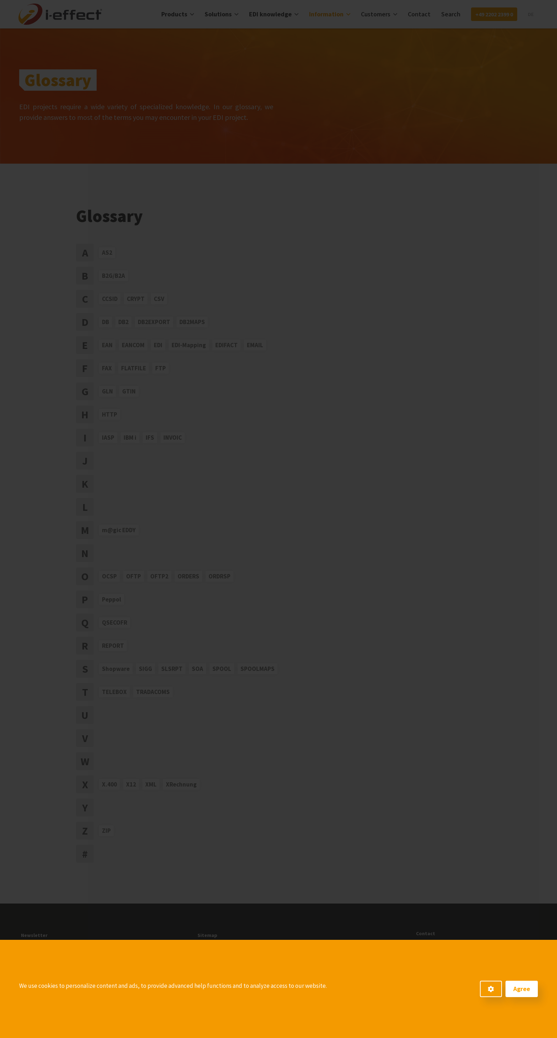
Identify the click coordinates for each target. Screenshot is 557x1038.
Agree (521, 989)
